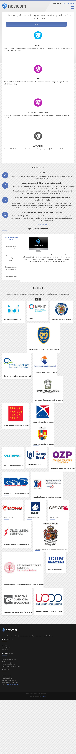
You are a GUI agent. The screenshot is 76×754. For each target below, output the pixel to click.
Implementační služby (9, 660)
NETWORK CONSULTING (38, 112)
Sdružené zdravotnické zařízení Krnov (48, 497)
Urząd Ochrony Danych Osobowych (50, 612)
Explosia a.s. (8, 518)
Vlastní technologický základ (11, 238)
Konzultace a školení (8, 664)
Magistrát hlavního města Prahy (16, 425)
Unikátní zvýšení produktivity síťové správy (11, 258)
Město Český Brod (35, 465)
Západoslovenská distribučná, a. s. (17, 544)
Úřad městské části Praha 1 (43, 422)
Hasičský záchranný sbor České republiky (44, 350)
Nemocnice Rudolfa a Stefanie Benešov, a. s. (51, 549)
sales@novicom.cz (12, 685)
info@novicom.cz (68, 4)
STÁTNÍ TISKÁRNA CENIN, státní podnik (49, 400)
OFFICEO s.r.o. (55, 518)
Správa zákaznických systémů (11, 666)
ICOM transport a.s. (55, 570)
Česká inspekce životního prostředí (17, 376)
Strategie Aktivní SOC (11, 276)
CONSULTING (6, 648)
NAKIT (31, 318)
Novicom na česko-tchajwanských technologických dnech (42, 212)
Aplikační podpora (7, 662)
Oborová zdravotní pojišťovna (63, 468)
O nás (36, 24)
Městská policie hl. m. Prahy (62, 320)
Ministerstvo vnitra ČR (13, 320)
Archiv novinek (42, 224)
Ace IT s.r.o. (42, 696)
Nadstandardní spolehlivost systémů (11, 248)
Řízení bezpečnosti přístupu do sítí (11, 268)
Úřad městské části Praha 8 (43, 444)
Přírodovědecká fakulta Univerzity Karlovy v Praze (24, 585)
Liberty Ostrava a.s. (34, 518)
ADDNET (38, 45)
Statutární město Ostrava (14, 466)
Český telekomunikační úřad (46, 373)
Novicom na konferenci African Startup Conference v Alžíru (42, 183)
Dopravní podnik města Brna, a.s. (16, 494)
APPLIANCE (38, 146)
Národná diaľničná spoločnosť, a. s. (18, 612)
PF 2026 (42, 173)
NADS (38, 79)
